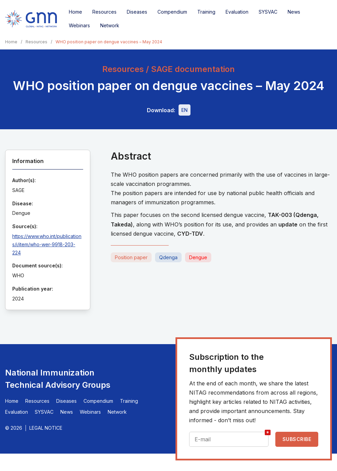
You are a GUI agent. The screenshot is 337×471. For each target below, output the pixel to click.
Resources (104, 12)
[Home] (31, 18)
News (294, 12)
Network (109, 25)
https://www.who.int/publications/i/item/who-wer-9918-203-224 (46, 244)
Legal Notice (45, 428)
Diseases (137, 12)
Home (75, 12)
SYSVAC (268, 12)
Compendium (172, 12)
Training (206, 12)
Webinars (79, 25)
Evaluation (237, 12)
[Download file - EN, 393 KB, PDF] (184, 110)
